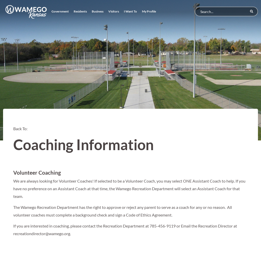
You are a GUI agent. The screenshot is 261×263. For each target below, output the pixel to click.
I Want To (130, 11)
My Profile (149, 11)
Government (60, 11)
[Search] (226, 11)
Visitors (113, 11)
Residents (80, 11)
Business (97, 11)
